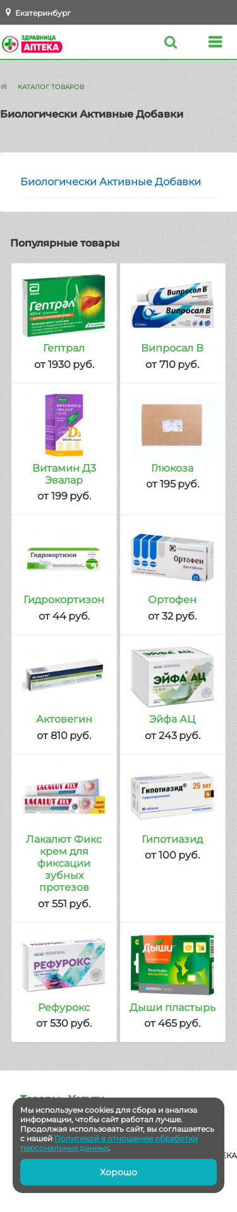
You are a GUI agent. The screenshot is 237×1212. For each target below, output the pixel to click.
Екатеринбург (43, 13)
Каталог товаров (51, 86)
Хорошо (118, 1172)
